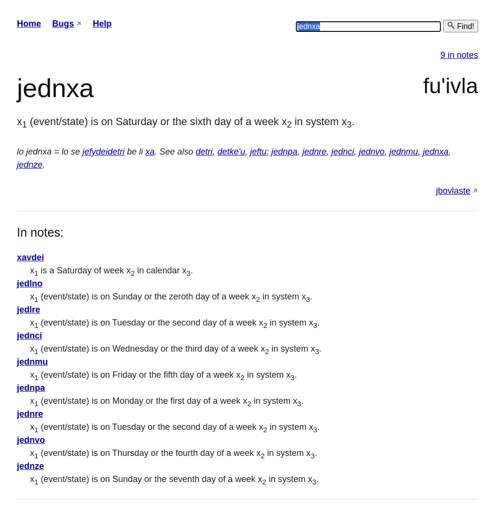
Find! (460, 25)
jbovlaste (453, 191)
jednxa (436, 151)
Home (29, 23)
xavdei (30, 257)
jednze (30, 165)
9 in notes (459, 55)
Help (102, 23)
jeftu (258, 151)
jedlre (28, 309)
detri (204, 151)
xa (150, 151)
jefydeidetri (104, 151)
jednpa (284, 151)
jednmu (404, 151)
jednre (314, 151)
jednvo (372, 151)
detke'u (231, 151)
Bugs (63, 23)
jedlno (30, 283)
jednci (342, 151)
